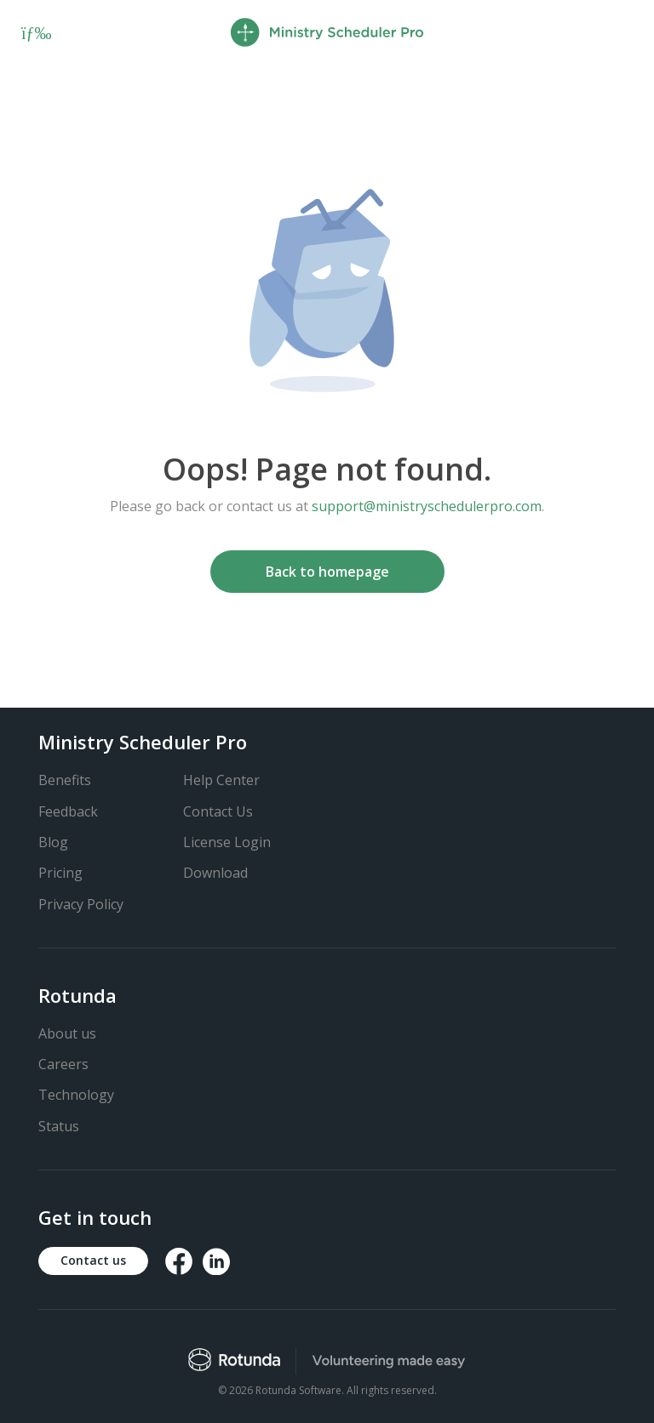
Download (215, 872)
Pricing (60, 872)
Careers (63, 1064)
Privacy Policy (80, 904)
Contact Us (218, 811)
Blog (53, 842)
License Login (227, 842)
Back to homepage (327, 571)
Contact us (93, 1260)
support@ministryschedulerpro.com (427, 506)
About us (67, 1033)
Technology (76, 1094)
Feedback (68, 811)
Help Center (221, 780)
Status (58, 1126)
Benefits (64, 780)
